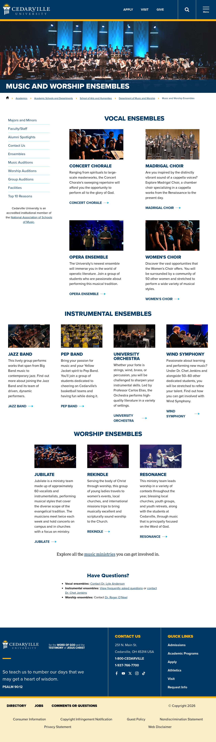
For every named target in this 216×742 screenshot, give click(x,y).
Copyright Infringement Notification (86, 719)
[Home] (7, 98)
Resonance (150, 536)
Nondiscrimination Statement (181, 719)
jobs (39, 705)
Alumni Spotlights (21, 137)
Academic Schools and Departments (53, 98)
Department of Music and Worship (137, 98)
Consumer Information (29, 719)
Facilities (15, 187)
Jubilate (42, 541)
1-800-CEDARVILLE (129, 658)
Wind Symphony (175, 414)
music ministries (99, 555)
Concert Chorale (85, 202)
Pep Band (69, 406)
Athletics (174, 670)
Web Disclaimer (160, 726)
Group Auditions (21, 179)
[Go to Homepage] (26, 14)
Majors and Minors (22, 120)
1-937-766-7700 (127, 665)
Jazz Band (17, 406)
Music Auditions (20, 162)
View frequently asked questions (121, 588)
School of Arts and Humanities (96, 98)
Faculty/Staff (17, 128)
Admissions (177, 644)
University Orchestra (124, 418)
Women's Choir (159, 298)
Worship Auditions (22, 170)
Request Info (177, 687)
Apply (128, 9)
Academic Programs (183, 653)
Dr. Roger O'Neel (116, 597)
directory (16, 705)
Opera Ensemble (84, 293)
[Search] (187, 9)
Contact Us (16, 145)
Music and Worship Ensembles (178, 98)
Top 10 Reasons (20, 196)
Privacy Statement (57, 726)
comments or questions (74, 705)
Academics (21, 98)
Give (160, 9)
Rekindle (95, 531)
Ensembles (16, 153)
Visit (144, 9)
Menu (206, 9)
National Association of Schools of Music (31, 219)
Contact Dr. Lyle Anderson (107, 583)
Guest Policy (136, 719)
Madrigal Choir (159, 207)
